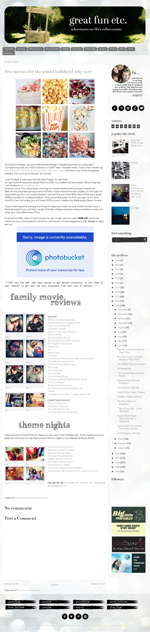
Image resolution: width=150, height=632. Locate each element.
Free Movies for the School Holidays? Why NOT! (48, 71)
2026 (117, 260)
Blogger (125, 625)
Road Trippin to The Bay (128, 433)
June (120, 336)
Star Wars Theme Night (60, 462)
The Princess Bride (58, 376)
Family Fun (90, 49)
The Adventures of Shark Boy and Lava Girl (71, 358)
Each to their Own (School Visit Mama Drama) (129, 427)
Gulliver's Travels (57, 328)
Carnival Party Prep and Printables (128, 381)
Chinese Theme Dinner (60, 456)
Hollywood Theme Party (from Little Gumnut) (73, 471)
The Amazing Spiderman (61, 364)
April (120, 345)
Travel (113, 49)
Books (130, 49)
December (123, 309)
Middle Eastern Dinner (60, 459)
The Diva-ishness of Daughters (126, 402)
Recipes (102, 49)
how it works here (29, 185)
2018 (117, 283)
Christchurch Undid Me (128, 387)
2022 (117, 265)
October (122, 318)
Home (54, 585)
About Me (9, 49)
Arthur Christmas (57, 403)
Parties (65, 49)
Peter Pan (53, 346)
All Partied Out (124, 368)
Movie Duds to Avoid (59, 337)
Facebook (69, 483)
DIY (122, 49)
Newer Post (98, 584)
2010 (117, 462)
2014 (117, 301)
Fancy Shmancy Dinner (60, 447)
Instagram (99, 483)
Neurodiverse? (36, 49)
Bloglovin (57, 486)
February (122, 443)
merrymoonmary (99, 625)
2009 (117, 467)
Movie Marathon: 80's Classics (64, 340)
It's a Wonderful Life (58, 409)
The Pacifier (54, 373)
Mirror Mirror (55, 334)
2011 (117, 458)
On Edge (135, 208)
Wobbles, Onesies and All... (130, 396)
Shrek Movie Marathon (60, 385)
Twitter (84, 483)
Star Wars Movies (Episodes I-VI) (65, 388)
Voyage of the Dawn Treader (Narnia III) (69, 394)
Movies (18, 498)
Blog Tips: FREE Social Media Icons (137, 143)
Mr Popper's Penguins (60, 343)
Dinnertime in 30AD (59, 465)
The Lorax (53, 367)
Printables (77, 49)
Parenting (21, 49)
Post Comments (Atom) (28, 590)
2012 (117, 453)
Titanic (51, 391)
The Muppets (55, 370)
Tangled (52, 355)
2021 (117, 269)
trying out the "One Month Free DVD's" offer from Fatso (35, 170)
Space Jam (54, 352)
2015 (117, 296)
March (121, 439)
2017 (117, 287)
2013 (117, 305)
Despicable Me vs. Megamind (64, 322)
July (120, 332)
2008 (117, 471)
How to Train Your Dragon (62, 331)
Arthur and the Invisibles (61, 320)
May (120, 341)
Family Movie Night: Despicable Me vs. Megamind (127, 419)
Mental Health (52, 49)
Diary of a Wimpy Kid (59, 325)
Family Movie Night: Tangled (131, 392)
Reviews (26, 498)
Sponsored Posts (39, 498)
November (123, 314)
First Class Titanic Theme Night (65, 468)
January (122, 448)
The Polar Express (57, 406)
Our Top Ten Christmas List (63, 412)
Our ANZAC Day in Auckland (131, 364)
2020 (117, 274)
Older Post (11, 584)
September (123, 323)
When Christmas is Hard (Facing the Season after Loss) (137, 191)
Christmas (8, 53)
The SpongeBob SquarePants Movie (67, 379)
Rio (49, 349)
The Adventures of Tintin (61, 361)
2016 (117, 292)
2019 (117, 278)
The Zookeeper (56, 382)
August (121, 327)
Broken (134, 162)
